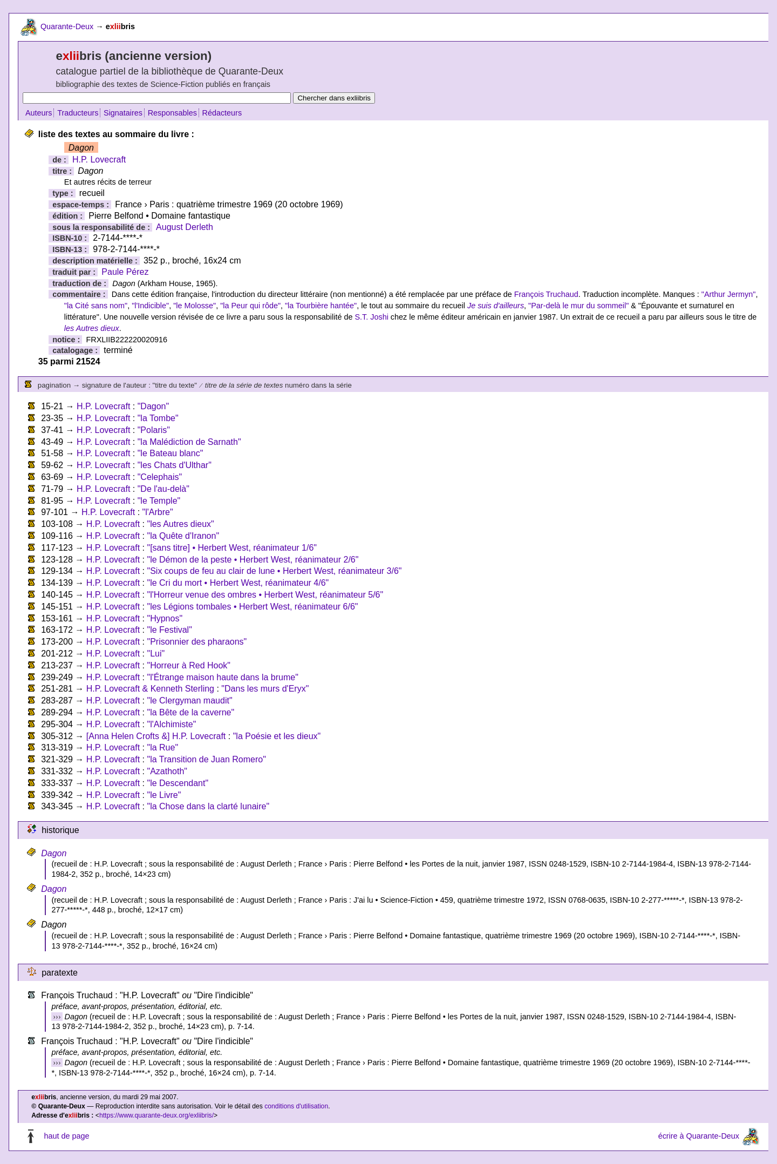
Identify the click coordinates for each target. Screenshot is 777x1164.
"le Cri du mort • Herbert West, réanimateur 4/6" (238, 582)
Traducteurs (77, 113)
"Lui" (156, 653)
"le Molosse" (194, 305)
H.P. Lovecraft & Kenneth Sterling (150, 688)
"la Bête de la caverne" (190, 712)
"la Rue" (162, 747)
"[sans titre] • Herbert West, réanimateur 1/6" (232, 547)
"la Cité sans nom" (95, 305)
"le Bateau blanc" (170, 453)
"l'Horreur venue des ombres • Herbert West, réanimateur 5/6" (265, 594)
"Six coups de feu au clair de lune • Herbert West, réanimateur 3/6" (274, 571)
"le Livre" (164, 795)
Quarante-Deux (66, 26)
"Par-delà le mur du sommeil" (578, 305)
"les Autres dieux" (180, 524)
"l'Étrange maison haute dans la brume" (222, 677)
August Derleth (184, 227)
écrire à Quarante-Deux (698, 1136)
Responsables (172, 113)
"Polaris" (154, 430)
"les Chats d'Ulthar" (175, 465)
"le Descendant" (177, 783)
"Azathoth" (167, 771)
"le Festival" (169, 629)
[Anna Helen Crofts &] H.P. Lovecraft (156, 736)
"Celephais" (160, 477)
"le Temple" (159, 500)
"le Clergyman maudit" (189, 700)
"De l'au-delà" (163, 488)
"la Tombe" (158, 418)
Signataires (123, 113)
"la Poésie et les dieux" (277, 736)
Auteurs (38, 113)
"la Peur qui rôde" (250, 305)
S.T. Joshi (371, 317)
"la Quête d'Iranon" (183, 535)
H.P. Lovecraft (99, 159)
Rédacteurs (222, 113)
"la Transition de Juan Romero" (206, 759)
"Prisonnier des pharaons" (197, 641)
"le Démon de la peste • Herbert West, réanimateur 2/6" (252, 559)
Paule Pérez (124, 271)
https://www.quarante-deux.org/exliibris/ (156, 1115)
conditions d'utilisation (296, 1106)
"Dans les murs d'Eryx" (265, 688)
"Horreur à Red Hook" (188, 665)
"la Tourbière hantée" (321, 305)
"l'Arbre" (157, 512)
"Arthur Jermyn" (728, 294)
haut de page (66, 1136)
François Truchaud (546, 294)
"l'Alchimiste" (171, 724)
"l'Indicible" (150, 305)
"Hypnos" (164, 618)
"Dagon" (153, 406)
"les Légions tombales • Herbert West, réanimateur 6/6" (252, 606)
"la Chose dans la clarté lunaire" (208, 806)
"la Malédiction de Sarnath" (189, 441)
